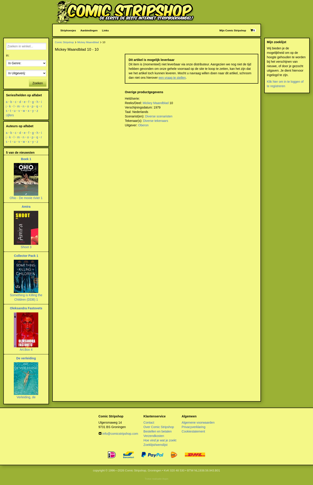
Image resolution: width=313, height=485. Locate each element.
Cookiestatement (193, 431)
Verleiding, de (26, 397)
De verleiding (26, 358)
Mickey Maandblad (88, 42)
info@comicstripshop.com (120, 433)
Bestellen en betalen (157, 431)
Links (105, 30)
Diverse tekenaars (155, 121)
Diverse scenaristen (158, 116)
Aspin (165, 478)
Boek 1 (26, 159)
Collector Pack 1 (26, 256)
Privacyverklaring (194, 427)
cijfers (10, 115)
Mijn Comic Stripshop (232, 30)
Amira (26, 206)
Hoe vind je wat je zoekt (159, 440)
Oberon (143, 125)
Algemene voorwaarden (198, 422)
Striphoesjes (68, 30)
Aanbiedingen (88, 30)
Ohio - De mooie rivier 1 (26, 198)
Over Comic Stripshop (158, 427)
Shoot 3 (26, 247)
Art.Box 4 (26, 349)
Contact (148, 422)
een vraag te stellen (172, 77)
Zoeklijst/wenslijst (155, 445)
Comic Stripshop (64, 42)
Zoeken (37, 83)
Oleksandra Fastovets (26, 308)
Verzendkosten (153, 436)
